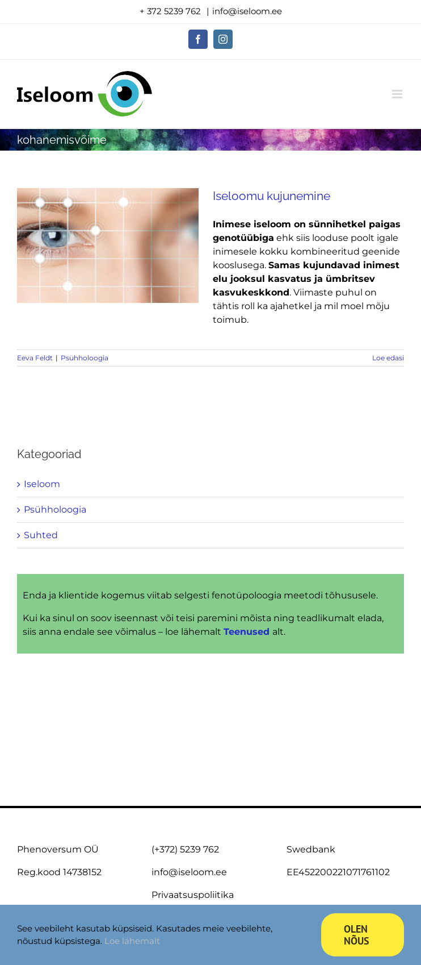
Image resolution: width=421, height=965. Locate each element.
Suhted (41, 535)
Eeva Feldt (35, 357)
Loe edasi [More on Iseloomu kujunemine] (388, 357)
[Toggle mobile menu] (398, 94)
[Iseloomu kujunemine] (108, 245)
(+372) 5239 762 (185, 849)
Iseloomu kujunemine (271, 196)
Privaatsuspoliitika (192, 894)
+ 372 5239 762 (171, 11)
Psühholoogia (84, 357)
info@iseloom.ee (247, 11)
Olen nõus (356, 934)
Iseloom (42, 484)
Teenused (248, 631)
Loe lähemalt (132, 940)
